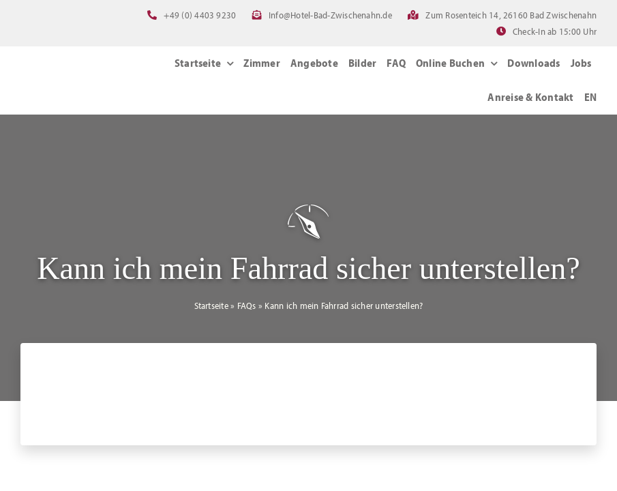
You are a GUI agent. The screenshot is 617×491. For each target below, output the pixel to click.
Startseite (211, 305)
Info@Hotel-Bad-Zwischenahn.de (330, 15)
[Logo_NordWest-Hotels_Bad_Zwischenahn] (83, 70)
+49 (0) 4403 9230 (200, 15)
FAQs (246, 305)
